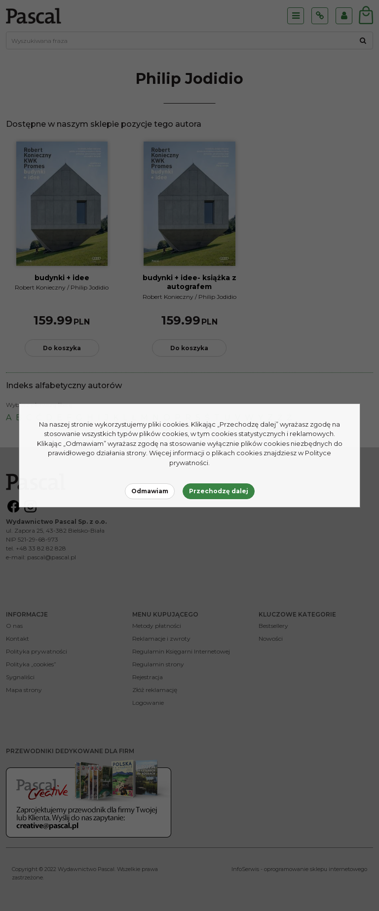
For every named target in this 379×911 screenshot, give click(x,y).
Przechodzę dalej (218, 491)
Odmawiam (149, 491)
